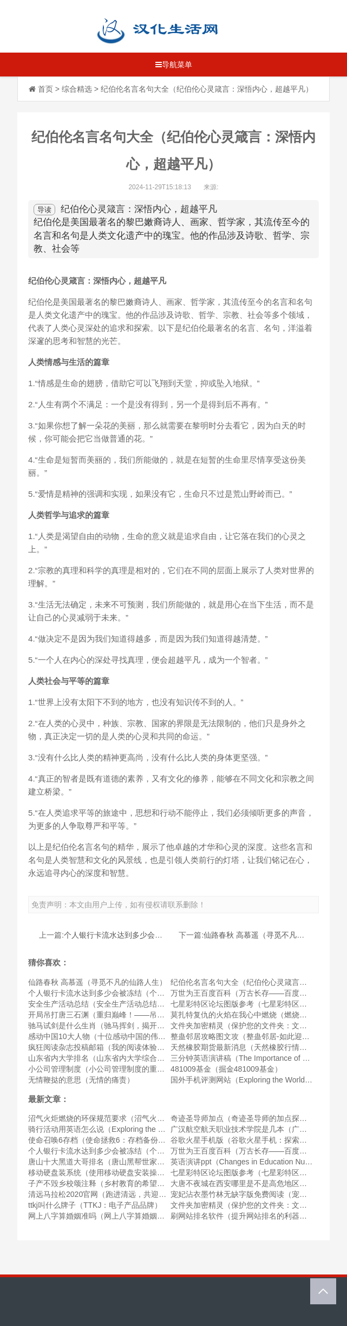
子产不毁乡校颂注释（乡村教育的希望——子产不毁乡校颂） (130, 1183)
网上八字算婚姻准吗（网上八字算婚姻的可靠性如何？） (123, 1216)
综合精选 (77, 89)
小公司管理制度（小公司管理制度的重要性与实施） (115, 1069)
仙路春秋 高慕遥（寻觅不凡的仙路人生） (273, 935)
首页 (45, 89)
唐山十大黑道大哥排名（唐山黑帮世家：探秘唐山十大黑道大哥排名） (145, 1161)
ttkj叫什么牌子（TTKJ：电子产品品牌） (95, 1205)
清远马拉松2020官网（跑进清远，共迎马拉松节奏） (116, 1194)
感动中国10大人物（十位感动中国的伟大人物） (108, 1036)
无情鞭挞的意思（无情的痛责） (81, 1079)
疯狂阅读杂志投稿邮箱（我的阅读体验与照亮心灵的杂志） (126, 1047)
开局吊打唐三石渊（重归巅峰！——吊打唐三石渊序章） (123, 1014)
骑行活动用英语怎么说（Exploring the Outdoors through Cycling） (139, 1129)
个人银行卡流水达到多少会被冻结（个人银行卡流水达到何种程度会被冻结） (157, 993)
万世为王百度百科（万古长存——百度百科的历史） (258, 993)
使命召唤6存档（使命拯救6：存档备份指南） (104, 1140)
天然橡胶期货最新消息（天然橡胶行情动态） (246, 1047)
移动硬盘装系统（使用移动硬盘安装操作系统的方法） (119, 1172)
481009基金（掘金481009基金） (226, 1069)
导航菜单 (173, 64)
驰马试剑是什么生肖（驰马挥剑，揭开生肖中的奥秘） (119, 1025)
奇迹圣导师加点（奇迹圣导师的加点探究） (243, 1118)
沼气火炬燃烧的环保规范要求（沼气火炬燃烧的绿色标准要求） (134, 1118)
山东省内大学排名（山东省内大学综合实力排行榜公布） (123, 1058)
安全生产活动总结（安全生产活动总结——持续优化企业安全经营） (142, 1004)
